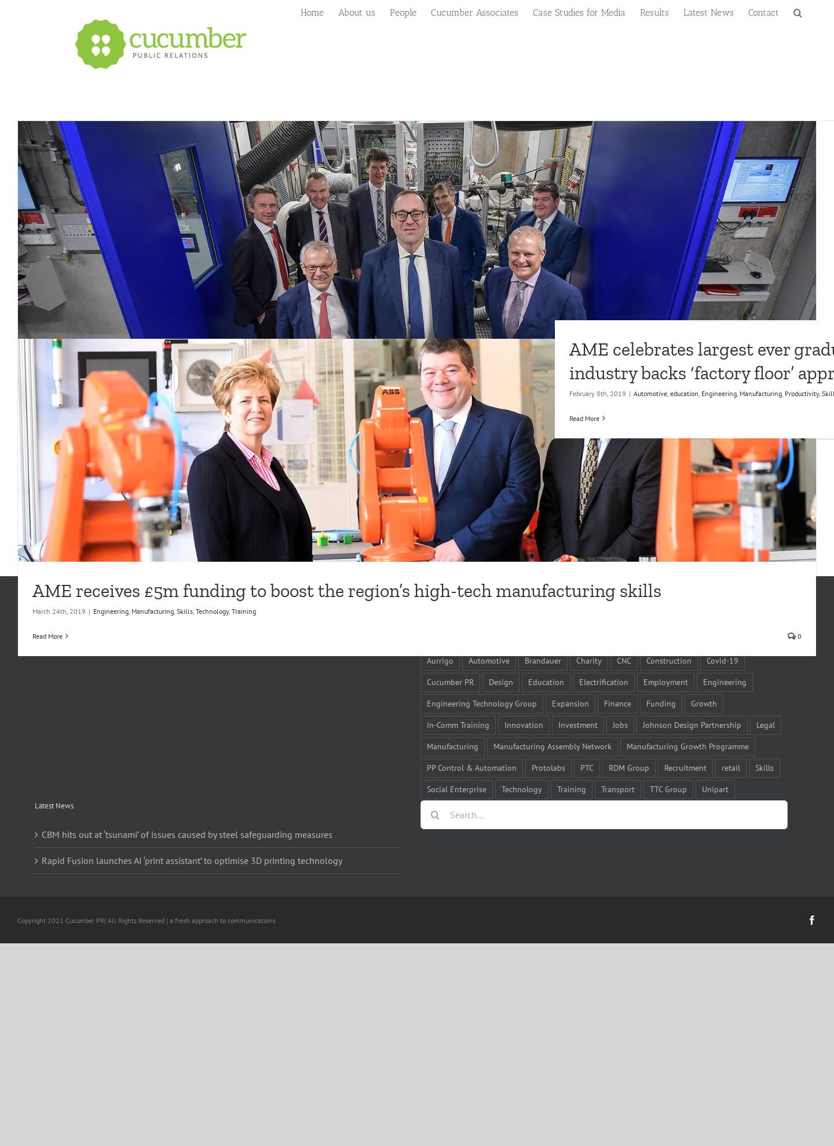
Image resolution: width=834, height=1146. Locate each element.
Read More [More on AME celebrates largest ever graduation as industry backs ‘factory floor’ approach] (584, 418)
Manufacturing (152, 611)
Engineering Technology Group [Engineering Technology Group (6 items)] (482, 703)
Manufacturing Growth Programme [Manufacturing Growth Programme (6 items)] (688, 746)
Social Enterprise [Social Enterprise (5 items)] (457, 788)
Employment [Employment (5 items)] (665, 681)
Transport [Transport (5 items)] (618, 788)
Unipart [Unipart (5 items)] (715, 788)
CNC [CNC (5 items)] (624, 660)
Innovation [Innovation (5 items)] (523, 724)
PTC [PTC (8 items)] (587, 767)
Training (244, 611)
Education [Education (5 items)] (546, 681)
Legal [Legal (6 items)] (765, 724)
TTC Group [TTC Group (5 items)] (668, 788)
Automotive (650, 393)
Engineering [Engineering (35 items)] (725, 681)
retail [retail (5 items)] (731, 767)
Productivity (802, 393)
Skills (185, 611)
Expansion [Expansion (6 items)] (570, 703)
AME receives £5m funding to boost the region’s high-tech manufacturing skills (346, 591)
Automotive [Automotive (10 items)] (489, 660)
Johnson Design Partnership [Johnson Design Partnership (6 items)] (692, 724)
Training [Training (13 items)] (571, 788)
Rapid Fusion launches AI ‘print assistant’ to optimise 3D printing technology (192, 860)
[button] (797, 11)
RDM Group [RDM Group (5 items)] (629, 767)
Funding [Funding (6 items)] (661, 703)
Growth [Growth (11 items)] (704, 703)
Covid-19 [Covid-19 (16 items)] (722, 660)
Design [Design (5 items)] (501, 681)
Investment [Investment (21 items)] (578, 724)
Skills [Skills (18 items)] (764, 767)
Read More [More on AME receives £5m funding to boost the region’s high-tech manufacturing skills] (47, 636)
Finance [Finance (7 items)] (617, 703)
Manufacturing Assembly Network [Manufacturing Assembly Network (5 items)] (552, 746)
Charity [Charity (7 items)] (589, 660)
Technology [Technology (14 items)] (522, 788)
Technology (212, 611)
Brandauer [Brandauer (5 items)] (543, 660)
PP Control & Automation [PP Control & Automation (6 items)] (472, 767)
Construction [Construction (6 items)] (669, 660)
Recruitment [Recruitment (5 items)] (685, 767)
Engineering (111, 611)
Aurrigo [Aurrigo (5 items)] (440, 660)
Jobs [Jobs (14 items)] (620, 724)
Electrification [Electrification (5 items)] (603, 681)
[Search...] (604, 814)
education (684, 393)
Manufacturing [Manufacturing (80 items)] (452, 746)
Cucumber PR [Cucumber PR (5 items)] (450, 681)
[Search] (434, 814)
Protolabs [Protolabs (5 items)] (548, 767)
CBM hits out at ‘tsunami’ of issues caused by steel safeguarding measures (187, 834)
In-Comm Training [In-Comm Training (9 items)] (458, 724)
